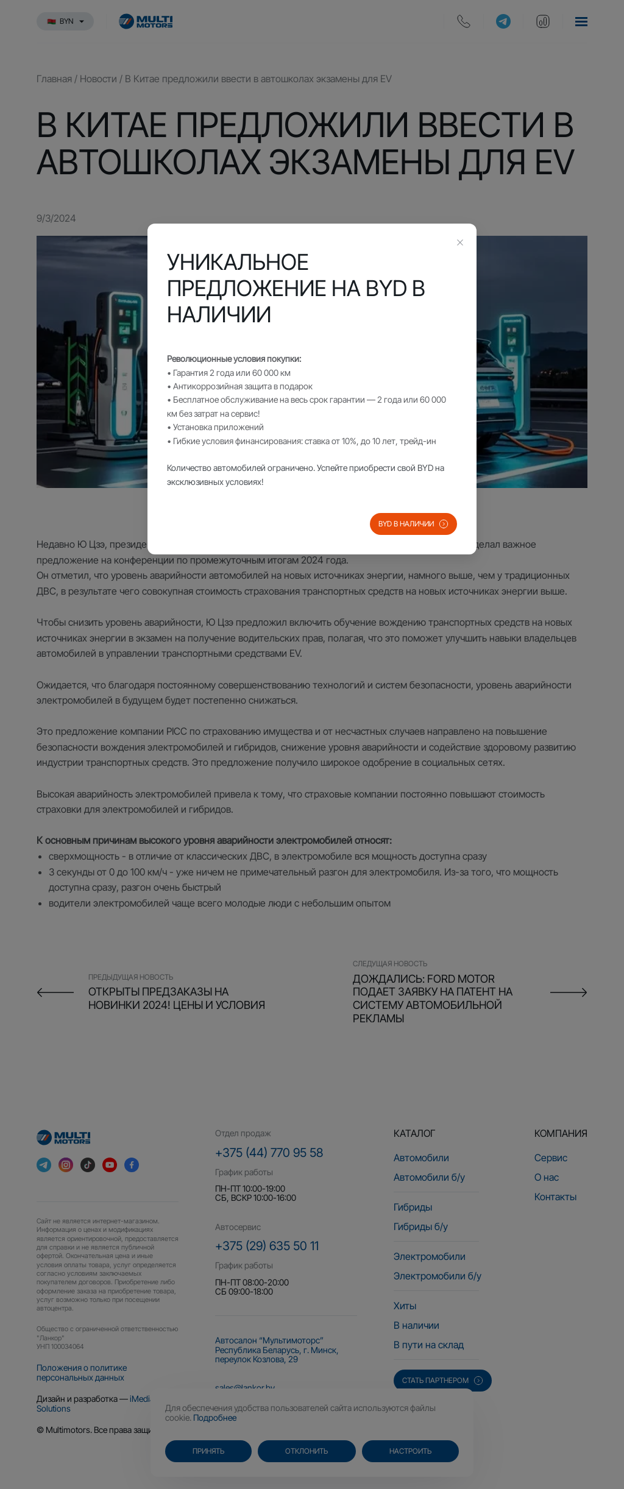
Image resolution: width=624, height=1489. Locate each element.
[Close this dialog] (460, 243)
